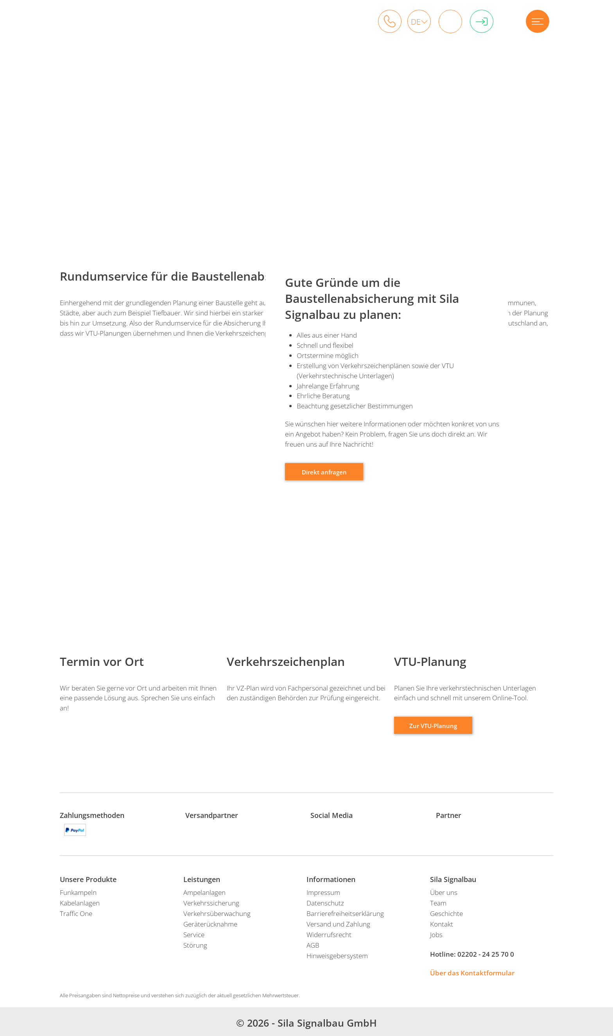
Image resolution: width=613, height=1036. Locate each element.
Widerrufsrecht (328, 934)
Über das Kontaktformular (472, 972)
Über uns (443, 892)
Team (438, 902)
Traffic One (76, 913)
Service (193, 934)
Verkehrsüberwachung (217, 913)
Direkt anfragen (324, 472)
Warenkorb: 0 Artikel (447, 21)
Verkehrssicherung (211, 902)
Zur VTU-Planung (433, 726)
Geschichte (446, 913)
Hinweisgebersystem (337, 955)
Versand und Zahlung (338, 924)
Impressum (323, 892)
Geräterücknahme (210, 924)
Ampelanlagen (204, 892)
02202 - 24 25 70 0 (485, 954)
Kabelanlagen (80, 902)
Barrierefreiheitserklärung (345, 913)
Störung (195, 945)
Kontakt (441, 924)
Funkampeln (78, 892)
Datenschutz (325, 902)
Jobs (436, 934)
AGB (312, 945)
